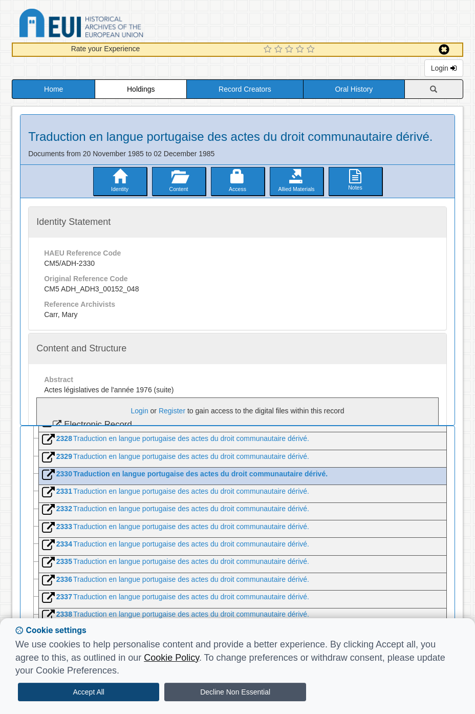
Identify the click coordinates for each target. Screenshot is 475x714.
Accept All (88, 692)
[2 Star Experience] (279, 50)
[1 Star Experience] (269, 50)
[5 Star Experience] (312, 50)
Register (172, 411)
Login (444, 68)
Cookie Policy (171, 658)
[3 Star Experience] (290, 50)
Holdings (141, 89)
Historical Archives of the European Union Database (110, 25)
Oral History (354, 89)
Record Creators (245, 89)
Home (53, 89)
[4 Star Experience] (301, 50)
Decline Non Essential (235, 692)
